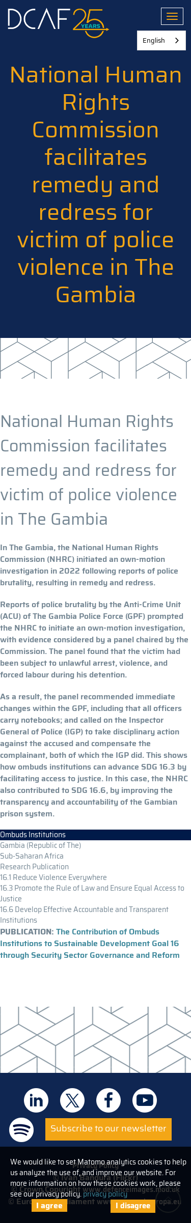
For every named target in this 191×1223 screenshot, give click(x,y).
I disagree (133, 1206)
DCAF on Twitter (72, 1100)
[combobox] (161, 40)
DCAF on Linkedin (36, 1100)
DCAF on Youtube (144, 1100)
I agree (49, 1205)
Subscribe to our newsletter (108, 1128)
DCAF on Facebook (108, 1100)
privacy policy (105, 1194)
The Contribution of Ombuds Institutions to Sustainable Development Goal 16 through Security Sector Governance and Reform (90, 943)
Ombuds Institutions (33, 834)
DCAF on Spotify (21, 1130)
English (154, 40)
